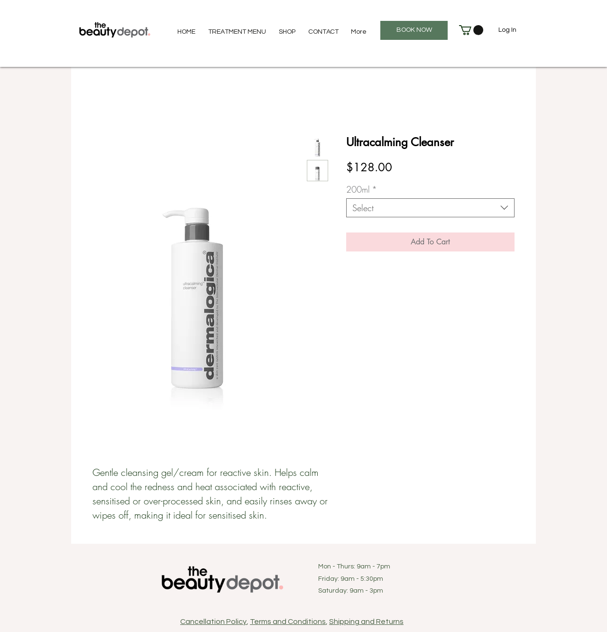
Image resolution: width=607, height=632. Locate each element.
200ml (361, 189)
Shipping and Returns (366, 621)
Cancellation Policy (213, 621)
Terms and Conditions (288, 621)
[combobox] (430, 207)
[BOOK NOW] (414, 30)
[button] (471, 30)
